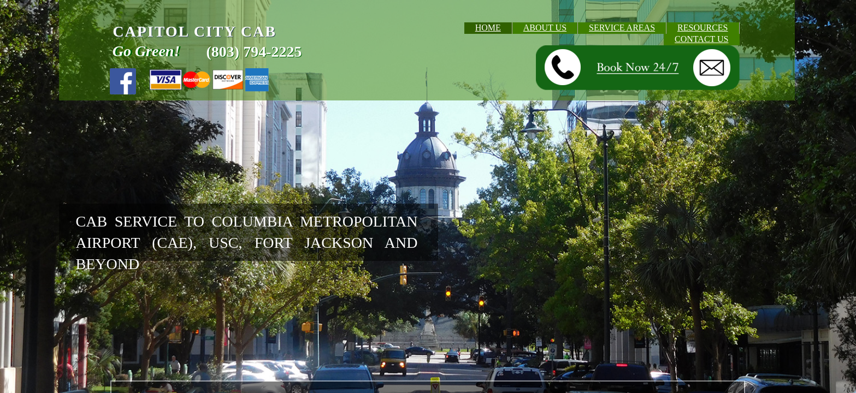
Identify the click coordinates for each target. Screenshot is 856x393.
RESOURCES (702, 27)
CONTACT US (701, 39)
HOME (488, 27)
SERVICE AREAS (622, 27)
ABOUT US (544, 27)
